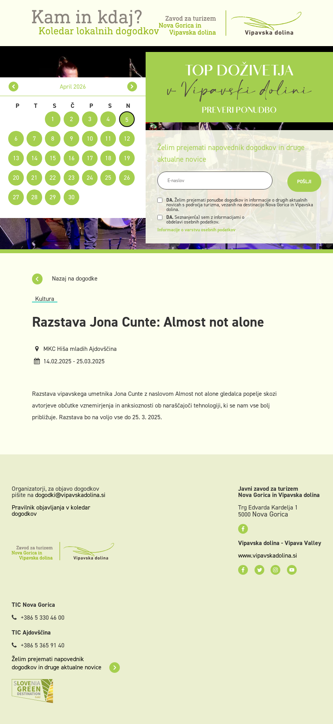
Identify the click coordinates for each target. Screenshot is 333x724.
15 (53, 158)
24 (90, 177)
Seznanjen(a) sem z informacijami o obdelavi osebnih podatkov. (205, 219)
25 (108, 177)
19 (127, 158)
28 (34, 197)
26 (127, 177)
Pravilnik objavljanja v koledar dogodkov (51, 510)
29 (53, 197)
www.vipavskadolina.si (267, 555)
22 (53, 177)
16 (71, 158)
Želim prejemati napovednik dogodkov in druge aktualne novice (66, 663)
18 (108, 158)
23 (71, 177)
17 (90, 158)
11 (108, 138)
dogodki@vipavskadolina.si (70, 495)
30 (71, 197)
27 (16, 197)
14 (34, 158)
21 (34, 177)
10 (90, 138)
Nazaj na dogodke (65, 278)
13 (16, 158)
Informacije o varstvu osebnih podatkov (196, 230)
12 (127, 138)
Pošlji (304, 182)
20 (16, 177)
